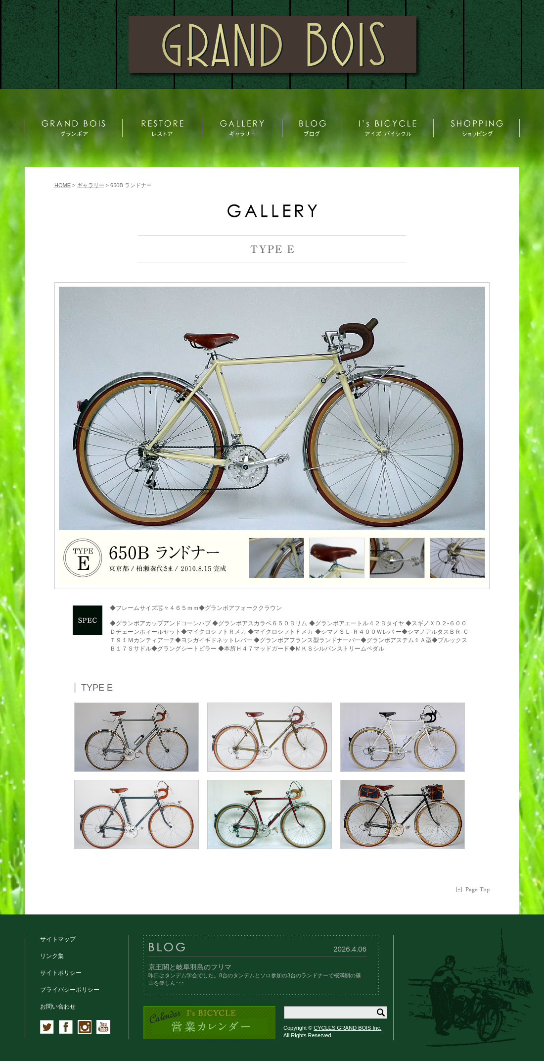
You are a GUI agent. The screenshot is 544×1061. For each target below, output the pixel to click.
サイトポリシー (61, 972)
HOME (62, 185)
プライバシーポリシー (69, 989)
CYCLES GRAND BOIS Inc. (347, 1028)
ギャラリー (90, 185)
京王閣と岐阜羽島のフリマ (189, 967)
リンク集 (52, 956)
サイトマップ (58, 939)
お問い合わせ (58, 1006)
